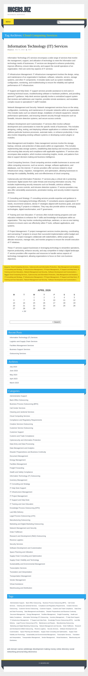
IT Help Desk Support (18, 488)
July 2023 (13, 367)
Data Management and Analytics (68, 267)
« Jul (24, 311)
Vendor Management (18, 580)
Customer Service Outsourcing (21, 428)
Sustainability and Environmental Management (27, 564)
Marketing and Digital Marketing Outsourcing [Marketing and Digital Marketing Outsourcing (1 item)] (24, 626)
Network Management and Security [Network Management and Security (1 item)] (50, 626)
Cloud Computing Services (19, 267)
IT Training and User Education (21, 504)
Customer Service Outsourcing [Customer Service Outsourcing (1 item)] (28, 608)
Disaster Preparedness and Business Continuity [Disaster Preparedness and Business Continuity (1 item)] (61, 611)
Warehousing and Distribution (21, 588)
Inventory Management (18, 480)
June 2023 (14, 371)
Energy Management (18, 460)
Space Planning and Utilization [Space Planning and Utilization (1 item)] (29, 631)
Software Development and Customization (62, 272)
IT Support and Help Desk (68, 269)
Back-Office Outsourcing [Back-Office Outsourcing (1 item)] (33, 603)
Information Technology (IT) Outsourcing (25, 476)
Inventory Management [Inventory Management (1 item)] (57, 617)
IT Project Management (51, 269)
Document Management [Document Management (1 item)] (17, 614)
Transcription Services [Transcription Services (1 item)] (64, 634)
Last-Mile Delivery (16, 512)
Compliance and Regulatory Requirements (26, 420)
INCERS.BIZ (19, 9)
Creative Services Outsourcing (21, 424)
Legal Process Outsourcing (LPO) (22, 516)
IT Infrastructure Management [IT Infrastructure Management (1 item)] (19, 620)
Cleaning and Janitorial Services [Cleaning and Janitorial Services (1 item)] (27, 605)
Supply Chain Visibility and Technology (24, 560)
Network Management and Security (35, 272)
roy (30, 49)
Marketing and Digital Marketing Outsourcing (27, 524)
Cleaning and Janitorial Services (22, 412)
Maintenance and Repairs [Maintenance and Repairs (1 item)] (47, 623)
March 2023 (14, 383)
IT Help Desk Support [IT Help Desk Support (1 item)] (72, 617)
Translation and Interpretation (21, 572)
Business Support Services (20, 349)
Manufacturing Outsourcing (20, 520)
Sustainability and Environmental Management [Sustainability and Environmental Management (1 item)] (41, 634)
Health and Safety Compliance (21, 472)
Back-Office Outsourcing (19, 400)
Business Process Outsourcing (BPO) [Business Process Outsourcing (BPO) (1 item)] (54, 603)
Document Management (19, 456)
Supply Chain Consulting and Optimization (26, 556)
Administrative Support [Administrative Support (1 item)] (17, 603)
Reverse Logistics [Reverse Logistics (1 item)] (40, 629)
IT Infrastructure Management (33, 269)
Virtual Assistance (16, 584)
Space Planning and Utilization (21, 552)
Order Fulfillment (16, 532)
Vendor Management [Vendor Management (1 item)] (48, 637)
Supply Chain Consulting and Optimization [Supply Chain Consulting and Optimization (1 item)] (54, 631)
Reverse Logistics (16, 540)
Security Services (16, 544)
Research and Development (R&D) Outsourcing (28, 536)
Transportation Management (20, 576)
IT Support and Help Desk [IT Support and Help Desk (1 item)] (38, 620)
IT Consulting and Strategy (13, 269)
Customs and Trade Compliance (22, 436)
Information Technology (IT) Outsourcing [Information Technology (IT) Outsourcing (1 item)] (35, 617)
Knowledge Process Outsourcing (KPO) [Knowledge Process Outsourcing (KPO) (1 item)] (60, 620)
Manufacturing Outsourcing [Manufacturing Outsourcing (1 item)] (65, 623)
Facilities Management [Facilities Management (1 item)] (48, 614)
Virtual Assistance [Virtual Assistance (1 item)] (61, 637)
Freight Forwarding (17, 468)
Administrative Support (18, 396)
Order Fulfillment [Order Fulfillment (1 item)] (68, 626)
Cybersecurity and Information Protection (43, 267)
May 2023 (13, 375)
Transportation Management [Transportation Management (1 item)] (31, 637)
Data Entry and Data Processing (22, 444)
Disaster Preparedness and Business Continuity (28, 452)
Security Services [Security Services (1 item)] (52, 629)
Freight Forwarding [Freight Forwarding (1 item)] (63, 614)
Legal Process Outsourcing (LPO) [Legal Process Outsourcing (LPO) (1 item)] (26, 623)
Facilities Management (18, 464)
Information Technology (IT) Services (38, 46)
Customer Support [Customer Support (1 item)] (45, 608)
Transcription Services (18, 568)
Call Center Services (17, 408)
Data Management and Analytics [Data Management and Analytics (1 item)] (34, 611)
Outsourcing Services (18, 353)
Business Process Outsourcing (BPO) (24, 404)
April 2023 (13, 379)
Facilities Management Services (22, 345)
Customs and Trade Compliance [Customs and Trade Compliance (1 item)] (63, 608)
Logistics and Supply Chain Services (23, 341)
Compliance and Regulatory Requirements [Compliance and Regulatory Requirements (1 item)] (52, 605)
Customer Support (17, 432)
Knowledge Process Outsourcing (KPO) (25, 508)
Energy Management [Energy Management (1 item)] (33, 614)
